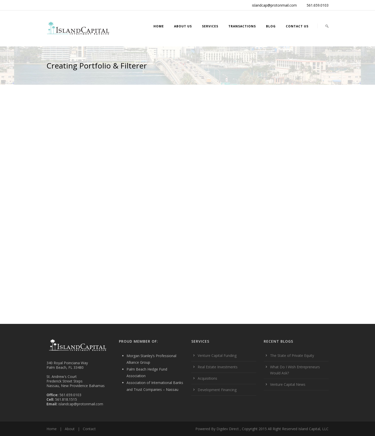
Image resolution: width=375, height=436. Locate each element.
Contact (89, 428)
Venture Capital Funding (217, 355)
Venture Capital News (287, 384)
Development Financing (217, 389)
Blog (271, 26)
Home (158, 26)
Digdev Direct (227, 428)
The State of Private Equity (292, 355)
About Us (183, 26)
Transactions (242, 26)
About (70, 428)
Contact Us (297, 26)
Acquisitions (207, 378)
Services (210, 26)
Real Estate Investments (218, 366)
